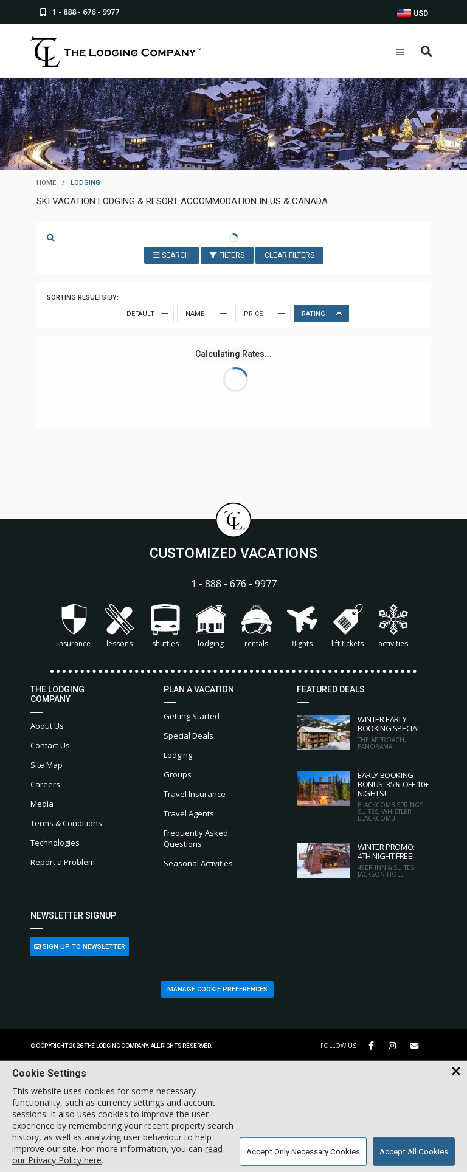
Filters (227, 255)
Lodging (211, 626)
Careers (45, 784)
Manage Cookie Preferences (217, 989)
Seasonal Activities (198, 863)
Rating (322, 313)
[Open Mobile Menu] (400, 52)
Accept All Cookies (413, 1151)
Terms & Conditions (66, 823)
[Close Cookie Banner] (456, 1071)
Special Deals (188, 735)
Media (42, 803)
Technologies (55, 842)
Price (263, 313)
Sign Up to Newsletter (79, 947)
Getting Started (192, 716)
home (46, 183)
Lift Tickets (347, 626)
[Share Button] (414, 1046)
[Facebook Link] (371, 1045)
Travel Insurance (195, 793)
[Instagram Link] (392, 1045)
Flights (302, 626)
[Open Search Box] (426, 52)
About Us (47, 725)
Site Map (46, 764)
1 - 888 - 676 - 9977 (234, 584)
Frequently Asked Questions (196, 838)
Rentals (256, 626)
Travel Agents (189, 813)
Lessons (120, 626)
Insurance (74, 626)
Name (205, 313)
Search (171, 255)
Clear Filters (289, 255)
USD (412, 13)
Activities (393, 626)
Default (146, 313)
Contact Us (50, 745)
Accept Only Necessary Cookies (303, 1151)
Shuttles (165, 626)
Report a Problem (62, 862)
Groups (178, 774)
